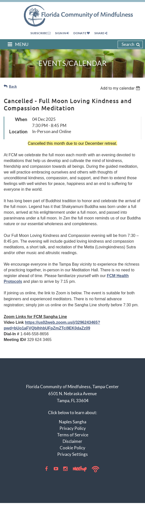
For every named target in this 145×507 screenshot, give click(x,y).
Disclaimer (72, 441)
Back (13, 86)
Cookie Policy (72, 447)
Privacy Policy (72, 428)
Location (18, 131)
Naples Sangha (72, 421)
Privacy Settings (72, 454)
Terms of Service (72, 434)
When (21, 119)
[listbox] (120, 88)
